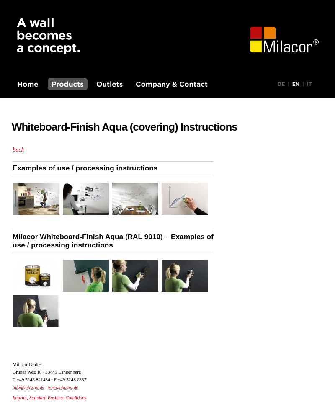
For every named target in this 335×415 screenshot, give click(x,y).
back (18, 149)
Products (67, 84)
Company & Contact (171, 84)
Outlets (109, 84)
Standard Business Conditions (58, 397)
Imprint (20, 397)
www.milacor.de (63, 386)
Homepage (28, 84)
